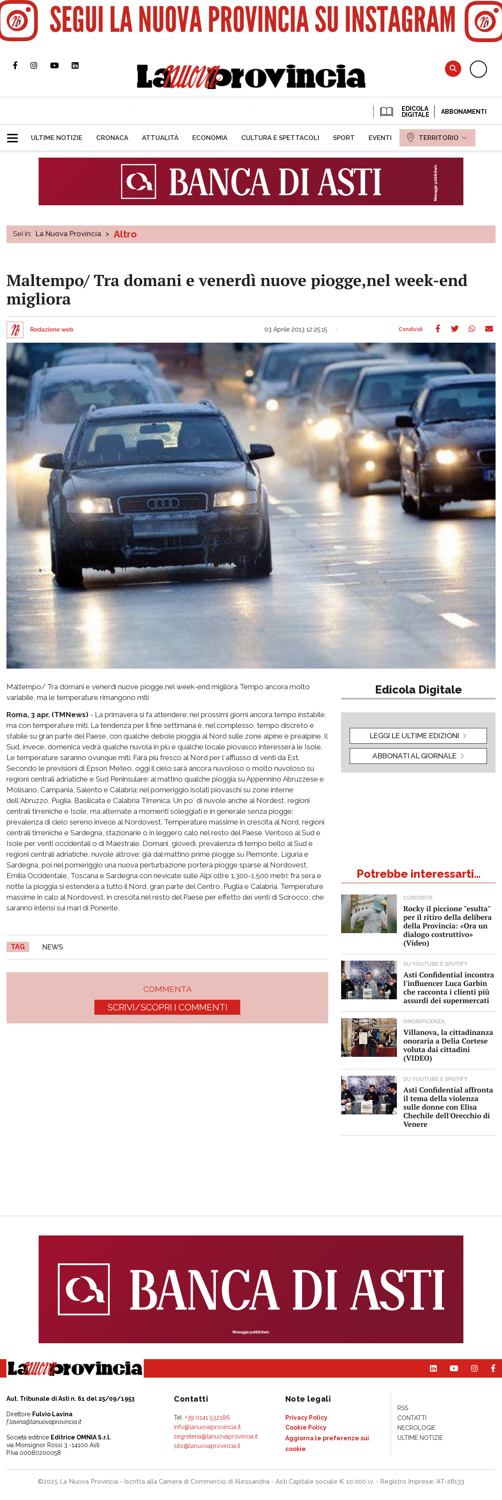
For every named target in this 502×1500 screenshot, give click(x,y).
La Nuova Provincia (68, 233)
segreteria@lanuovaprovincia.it (216, 1436)
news (52, 947)
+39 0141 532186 (207, 1417)
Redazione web (51, 329)
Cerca (453, 68)
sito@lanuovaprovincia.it (207, 1445)
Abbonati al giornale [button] (414, 756)
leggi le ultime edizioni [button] (414, 735)
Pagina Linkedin (81, 65)
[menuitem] (56, 137)
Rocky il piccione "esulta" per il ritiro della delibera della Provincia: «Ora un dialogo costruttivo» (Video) (447, 926)
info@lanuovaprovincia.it (207, 1427)
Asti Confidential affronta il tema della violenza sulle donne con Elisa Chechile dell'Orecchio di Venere (448, 1107)
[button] (15, 134)
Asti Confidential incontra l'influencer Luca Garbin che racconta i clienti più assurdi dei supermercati (448, 987)
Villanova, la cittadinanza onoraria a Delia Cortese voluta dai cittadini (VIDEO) (448, 1045)
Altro (125, 234)
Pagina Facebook (21, 65)
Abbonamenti (464, 111)
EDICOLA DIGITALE (404, 111)
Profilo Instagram (40, 65)
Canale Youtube (61, 65)
